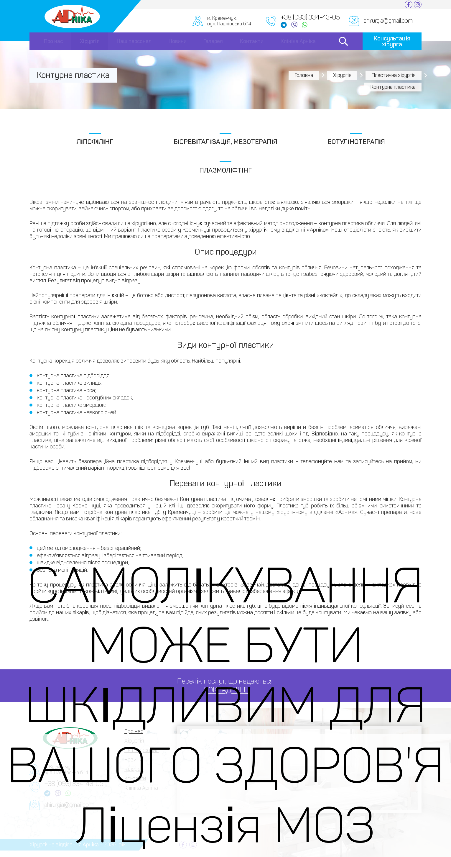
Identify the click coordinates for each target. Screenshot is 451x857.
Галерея (213, 41)
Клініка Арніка (298, 41)
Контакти (252, 41)
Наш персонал (134, 41)
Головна (303, 75)
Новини (178, 41)
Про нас (53, 41)
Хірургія (90, 41)
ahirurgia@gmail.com (388, 20)
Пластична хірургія (393, 75)
